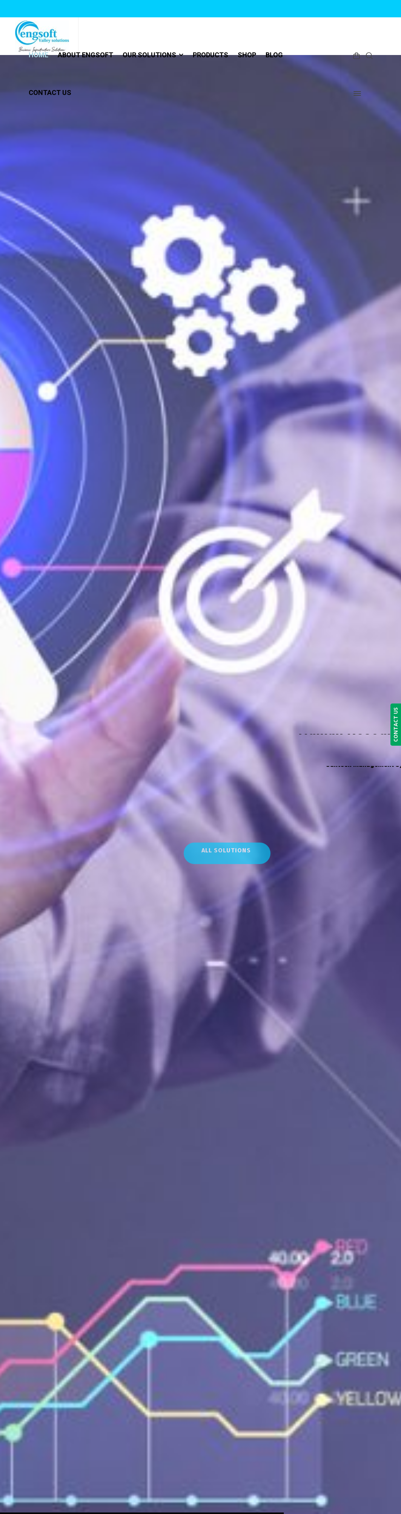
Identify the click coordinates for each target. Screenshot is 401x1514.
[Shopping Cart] (356, 55)
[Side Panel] (355, 93)
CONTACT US (395, 724)
